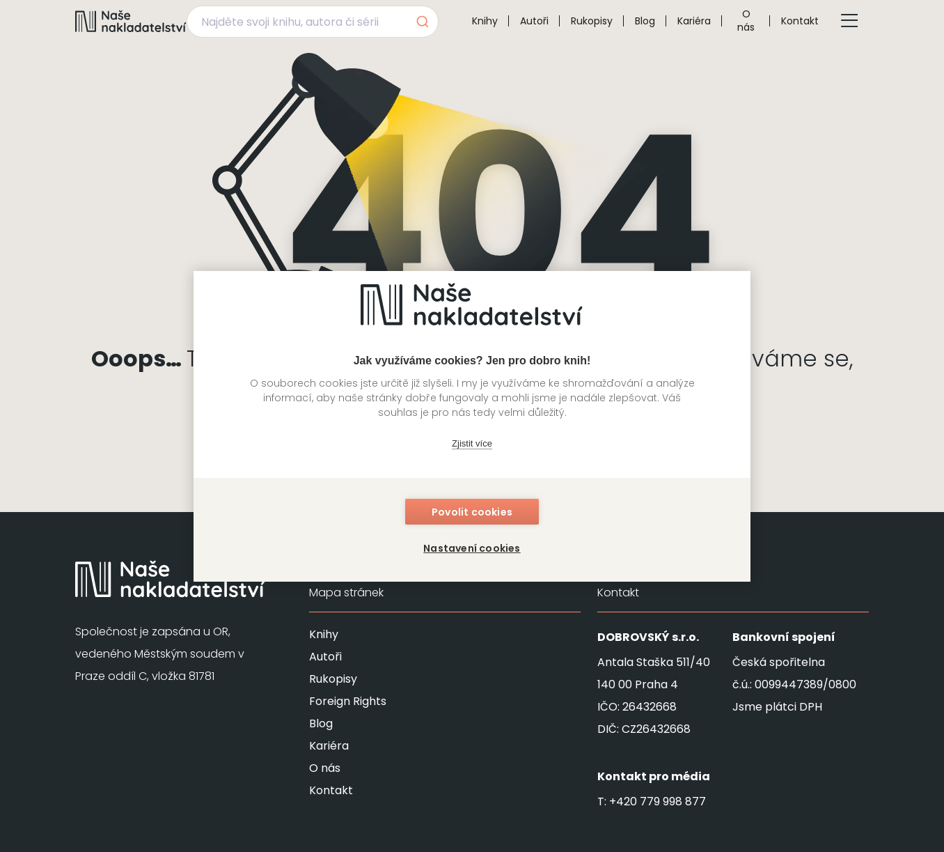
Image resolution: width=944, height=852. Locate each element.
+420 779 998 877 (657, 801)
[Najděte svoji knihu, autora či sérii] (296, 21)
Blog (645, 21)
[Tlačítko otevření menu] (849, 20)
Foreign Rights (347, 701)
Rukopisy (592, 21)
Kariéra (694, 21)
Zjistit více (472, 443)
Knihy (485, 21)
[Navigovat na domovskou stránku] (131, 21)
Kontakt (800, 21)
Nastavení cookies (471, 548)
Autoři (534, 21)
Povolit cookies (472, 512)
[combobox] (313, 22)
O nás (746, 20)
